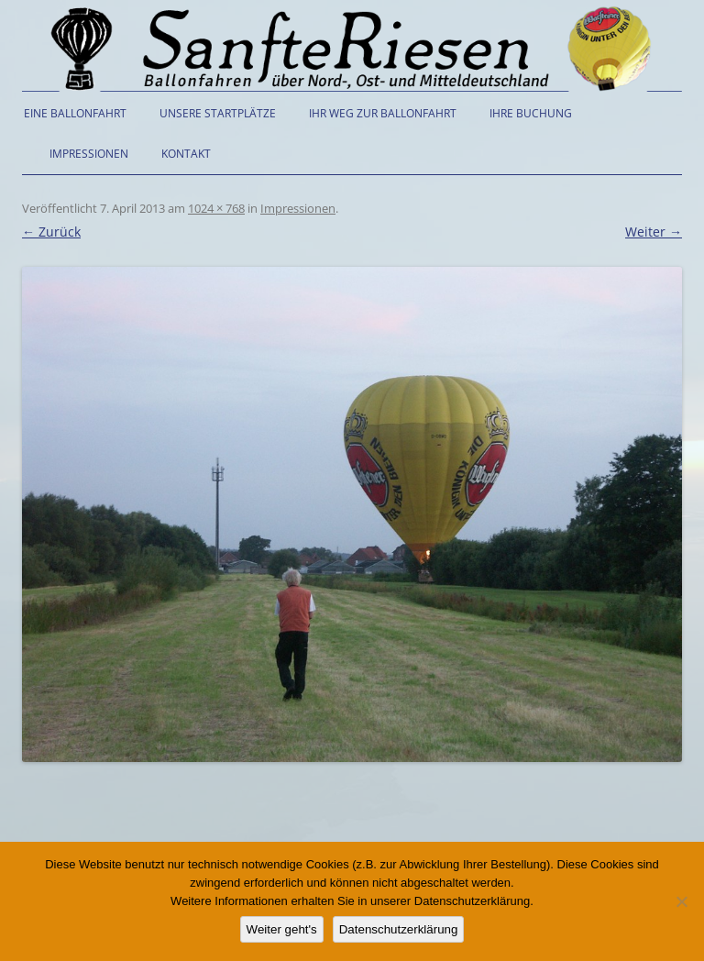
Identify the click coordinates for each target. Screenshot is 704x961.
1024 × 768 (216, 208)
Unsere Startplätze (218, 113)
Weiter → (653, 231)
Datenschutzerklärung (398, 929)
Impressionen (89, 153)
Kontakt (186, 153)
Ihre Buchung (531, 113)
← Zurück (51, 231)
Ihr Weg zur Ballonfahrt (382, 113)
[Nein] (681, 901)
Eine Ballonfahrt (75, 113)
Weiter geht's (282, 929)
